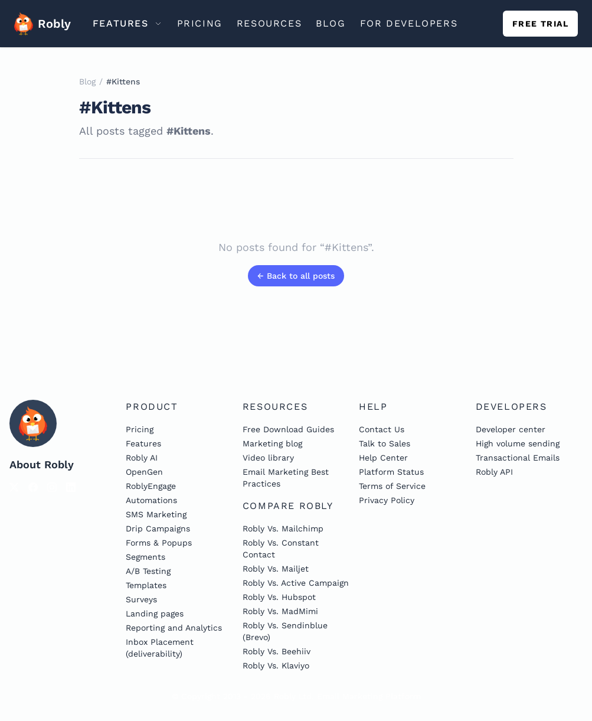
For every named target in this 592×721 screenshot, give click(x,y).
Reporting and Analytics (174, 627)
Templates (146, 585)
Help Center (383, 457)
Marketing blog (272, 443)
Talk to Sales (384, 443)
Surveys (141, 599)
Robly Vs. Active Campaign (296, 583)
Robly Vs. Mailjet (276, 568)
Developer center (510, 429)
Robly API (494, 472)
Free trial (540, 23)
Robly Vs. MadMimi (280, 611)
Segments (145, 557)
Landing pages (155, 613)
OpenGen (144, 472)
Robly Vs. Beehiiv (276, 651)
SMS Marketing (156, 514)
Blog (87, 81)
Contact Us (381, 429)
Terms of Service (392, 486)
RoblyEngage (151, 486)
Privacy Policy (386, 500)
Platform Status (391, 472)
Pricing (139, 429)
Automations (151, 500)
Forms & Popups (159, 542)
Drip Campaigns (158, 528)
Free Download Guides (288, 429)
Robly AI (142, 457)
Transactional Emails (518, 457)
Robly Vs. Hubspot (279, 597)
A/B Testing (148, 571)
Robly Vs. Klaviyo (276, 665)
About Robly (41, 464)
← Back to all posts (296, 275)
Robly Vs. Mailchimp (283, 528)
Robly (38, 23)
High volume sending (518, 443)
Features (143, 443)
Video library (268, 457)
